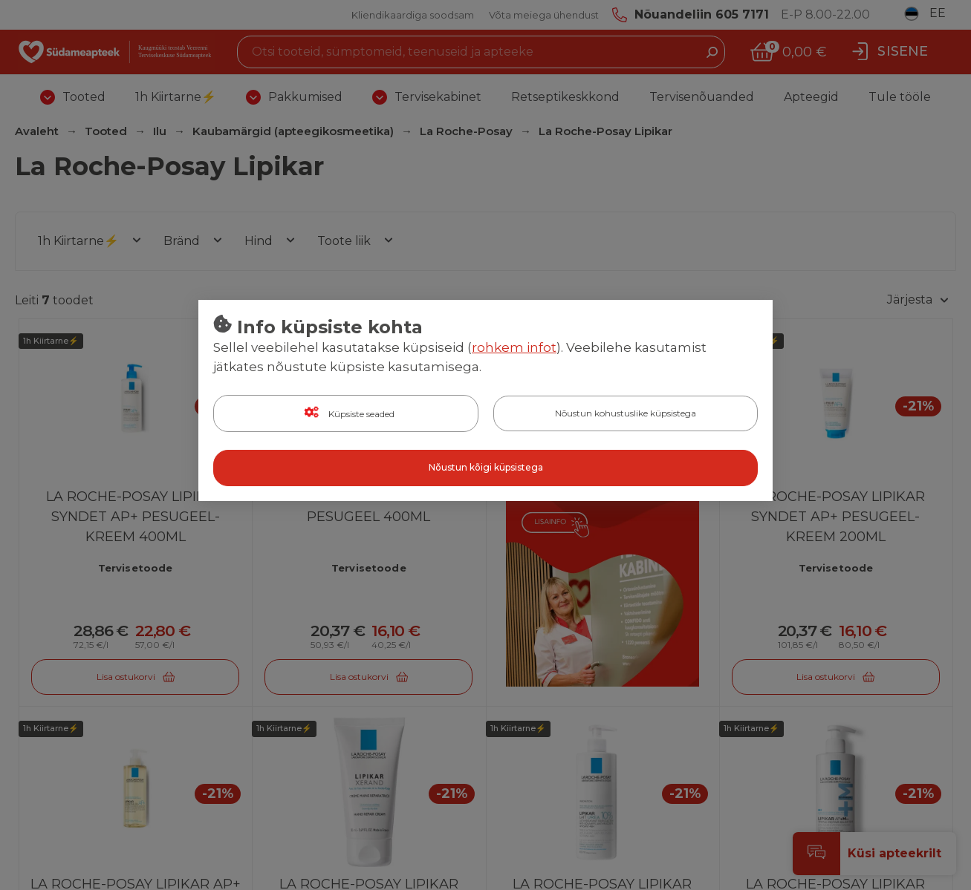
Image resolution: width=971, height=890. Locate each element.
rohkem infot (514, 348)
